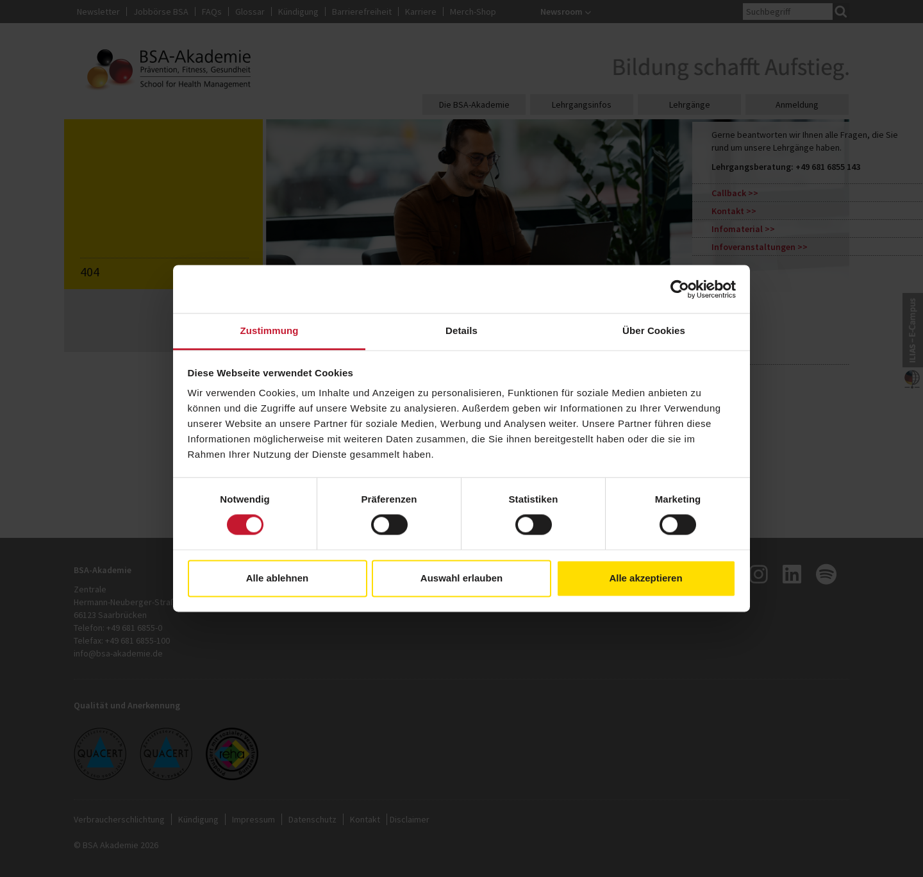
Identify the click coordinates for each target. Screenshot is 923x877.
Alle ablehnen (277, 577)
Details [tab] (461, 330)
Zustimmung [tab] (269, 330)
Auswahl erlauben (461, 577)
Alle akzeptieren (645, 577)
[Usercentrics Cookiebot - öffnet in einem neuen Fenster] (680, 289)
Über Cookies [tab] (653, 330)
